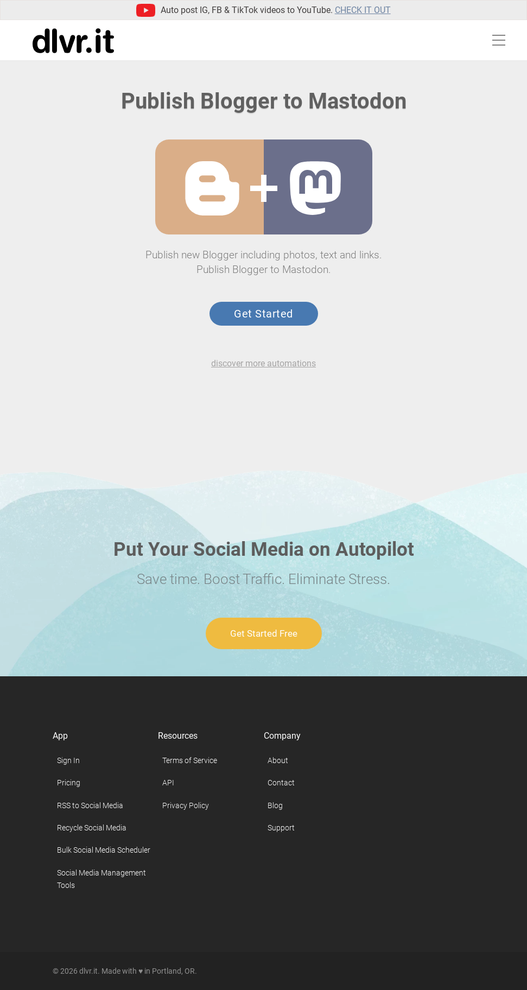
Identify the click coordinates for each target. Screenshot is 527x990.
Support (281, 827)
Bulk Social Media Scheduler (103, 850)
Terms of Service (189, 760)
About (278, 760)
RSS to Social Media (90, 805)
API (168, 782)
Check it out (363, 10)
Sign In (68, 760)
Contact (281, 782)
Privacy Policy (185, 805)
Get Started (263, 313)
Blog (275, 805)
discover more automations (263, 363)
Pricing (68, 782)
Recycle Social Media (91, 827)
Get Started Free (263, 633)
